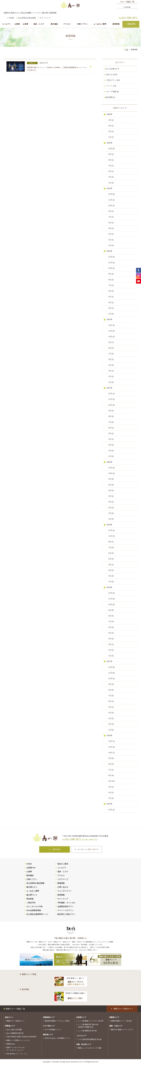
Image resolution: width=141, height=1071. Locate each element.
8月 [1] (110, 160)
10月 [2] (111, 268)
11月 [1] (111, 200)
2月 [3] (110, 450)
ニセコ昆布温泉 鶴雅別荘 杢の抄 (90, 1039)
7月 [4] (110, 547)
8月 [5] (110, 485)
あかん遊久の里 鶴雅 (14, 1029)
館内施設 (54, 24)
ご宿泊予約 (130, 24)
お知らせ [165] (111, 74)
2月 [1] (110, 131)
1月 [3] (110, 245)
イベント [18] (110, 86)
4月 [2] (110, 228)
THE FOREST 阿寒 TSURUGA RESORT (21, 1037)
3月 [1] (110, 126)
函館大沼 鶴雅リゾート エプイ (122, 1029)
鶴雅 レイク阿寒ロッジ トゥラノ (18, 1040)
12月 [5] (111, 194)
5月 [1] (110, 171)
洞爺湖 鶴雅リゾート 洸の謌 (121, 1021)
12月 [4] (111, 257)
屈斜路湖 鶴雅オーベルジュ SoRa (56, 1021)
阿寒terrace (10, 1044)
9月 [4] (110, 684)
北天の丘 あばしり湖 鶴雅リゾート (57, 1038)
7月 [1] (110, 166)
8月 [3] (110, 416)
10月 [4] (111, 336)
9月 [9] (110, 610)
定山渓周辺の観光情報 (27, 18)
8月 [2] (110, 280)
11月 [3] (111, 536)
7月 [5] (110, 422)
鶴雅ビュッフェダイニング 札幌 (89, 1048)
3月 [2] (110, 508)
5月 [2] (110, 359)
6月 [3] (110, 490)
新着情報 (116, 24)
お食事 (25, 24)
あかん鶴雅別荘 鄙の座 (14, 1033)
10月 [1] (111, 205)
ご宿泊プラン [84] (112, 80)
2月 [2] (110, 798)
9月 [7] (110, 342)
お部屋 (17, 24)
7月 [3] (110, 354)
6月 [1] (110, 428)
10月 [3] (111, 148)
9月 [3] (110, 274)
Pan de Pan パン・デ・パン (16, 1054)
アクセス (67, 24)
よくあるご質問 (100, 24)
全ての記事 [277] (112, 69)
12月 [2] (111, 325)
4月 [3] (110, 177)
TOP (126, 50)
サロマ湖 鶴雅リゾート (52, 1029)
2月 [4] (110, 724)
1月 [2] (110, 183)
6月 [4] (110, 701)
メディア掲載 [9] (112, 92)
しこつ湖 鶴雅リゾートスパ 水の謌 (90, 1021)
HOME (11, 18)
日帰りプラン (82, 24)
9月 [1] (110, 154)
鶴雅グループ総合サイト (15, 1021)
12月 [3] (111, 468)
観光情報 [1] (110, 97)
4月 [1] (110, 120)
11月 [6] (111, 673)
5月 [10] (111, 781)
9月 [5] (110, 758)
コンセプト (6, 24)
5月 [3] (110, 633)
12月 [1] (111, 393)
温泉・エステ (38, 24)
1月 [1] (110, 137)
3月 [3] (110, 445)
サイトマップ (45, 18)
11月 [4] (111, 331)
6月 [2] (110, 291)
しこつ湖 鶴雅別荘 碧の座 (87, 1031)
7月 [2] (110, 285)
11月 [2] (111, 262)
